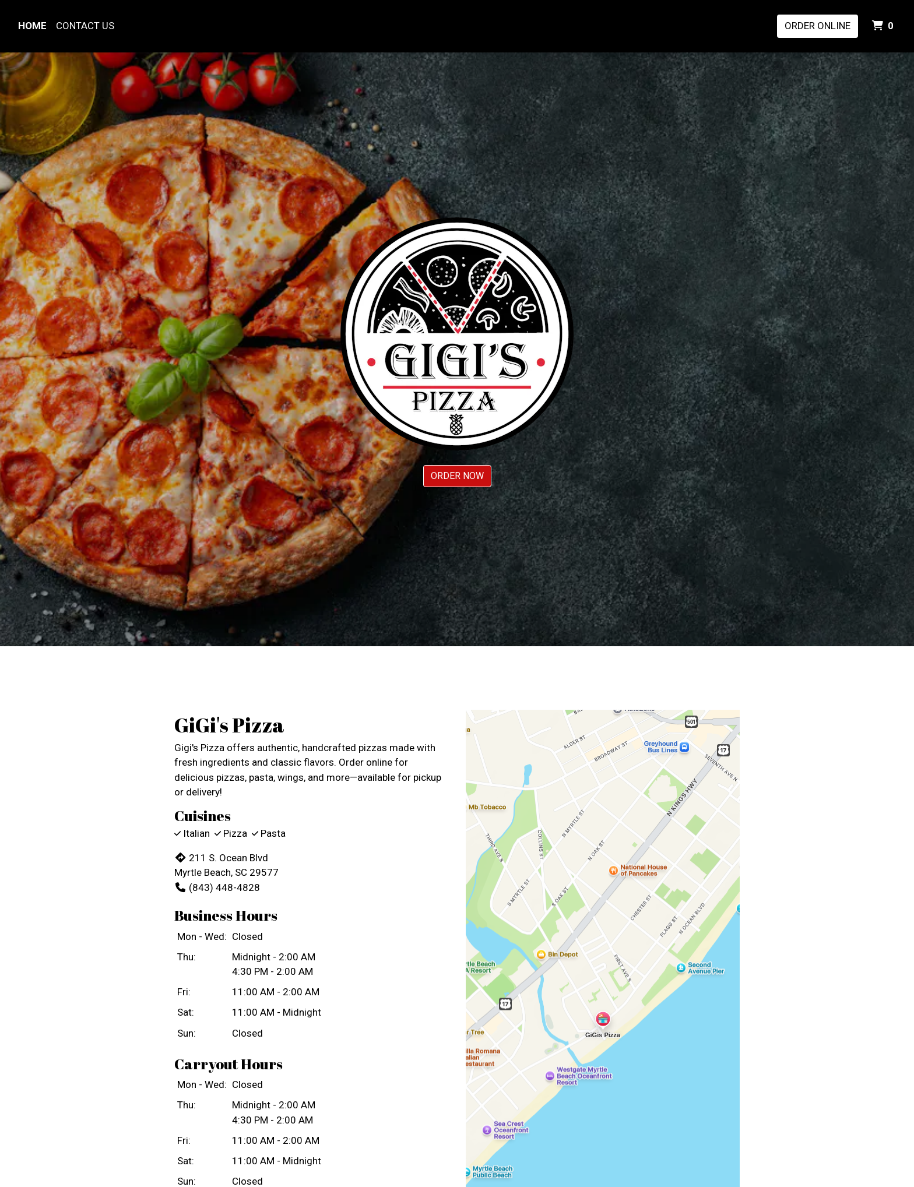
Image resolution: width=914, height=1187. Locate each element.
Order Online (817, 25)
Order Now (457, 475)
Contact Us (85, 25)
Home (32, 25)
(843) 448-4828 (217, 887)
